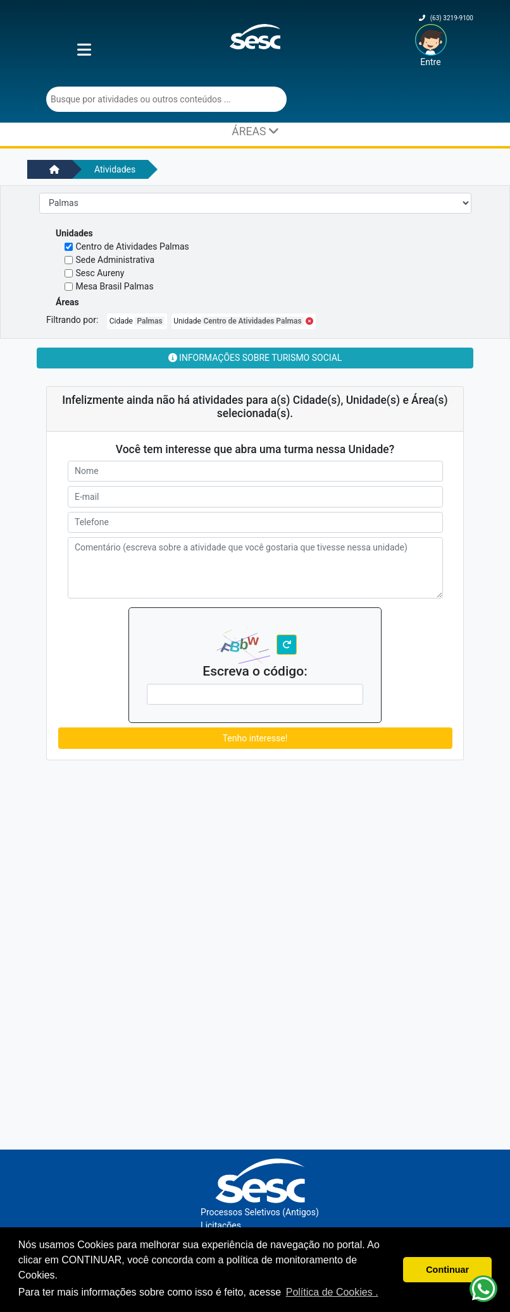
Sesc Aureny (100, 273)
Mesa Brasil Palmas (115, 286)
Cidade (137, 321)
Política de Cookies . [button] (332, 1292)
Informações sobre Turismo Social (255, 358)
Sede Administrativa (115, 260)
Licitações (221, 1225)
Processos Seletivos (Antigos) (260, 1212)
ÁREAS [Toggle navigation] (255, 131)
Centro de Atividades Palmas (132, 246)
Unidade (243, 321)
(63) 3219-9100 (446, 18)
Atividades (114, 169)
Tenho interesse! (255, 738)
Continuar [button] (447, 1270)
